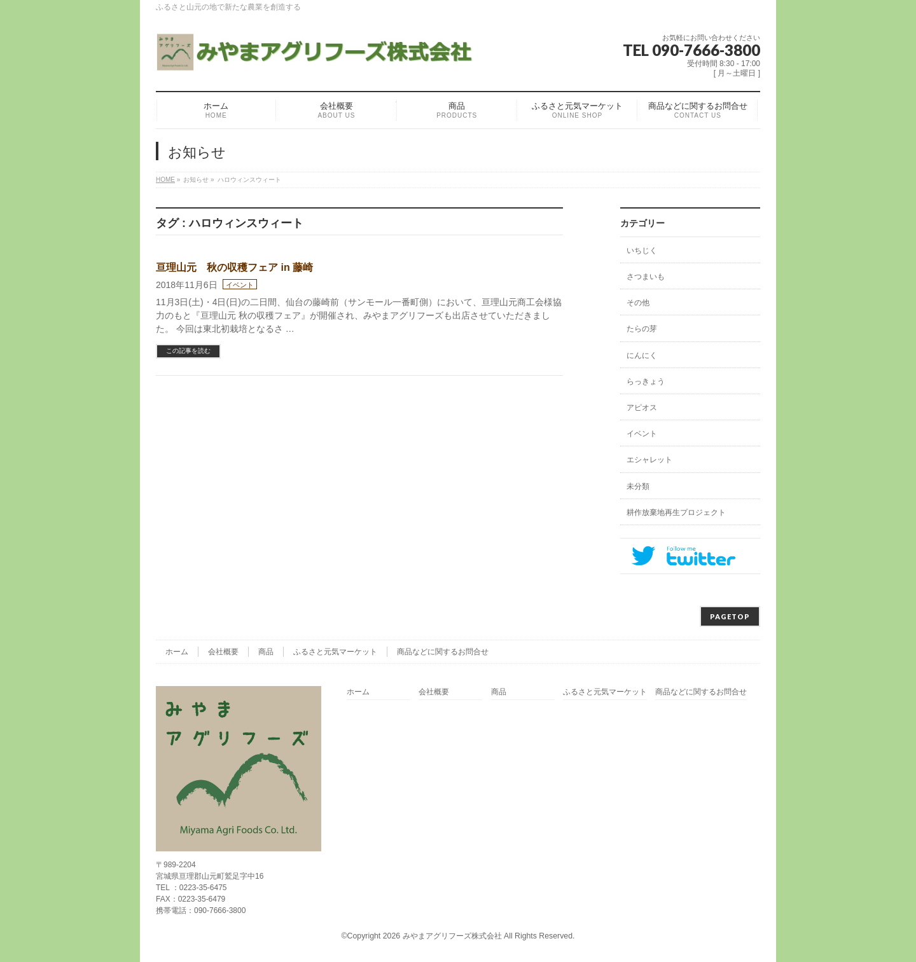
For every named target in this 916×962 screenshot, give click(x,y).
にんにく (642, 355)
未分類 (638, 486)
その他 (638, 302)
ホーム (176, 651)
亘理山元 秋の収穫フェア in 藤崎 (234, 267)
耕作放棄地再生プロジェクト (676, 512)
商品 (266, 651)
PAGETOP (730, 616)
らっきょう (646, 381)
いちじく (642, 250)
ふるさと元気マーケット (335, 651)
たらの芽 (642, 328)
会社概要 (223, 651)
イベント (240, 285)
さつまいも (646, 276)
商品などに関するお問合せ (443, 651)
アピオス (642, 407)
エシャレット (649, 459)
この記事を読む (188, 350)
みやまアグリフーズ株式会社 (452, 935)
